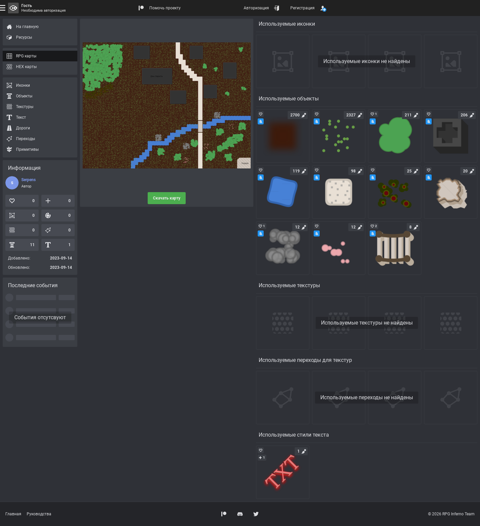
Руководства (39, 514)
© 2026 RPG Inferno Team (451, 514)
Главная (13, 514)
